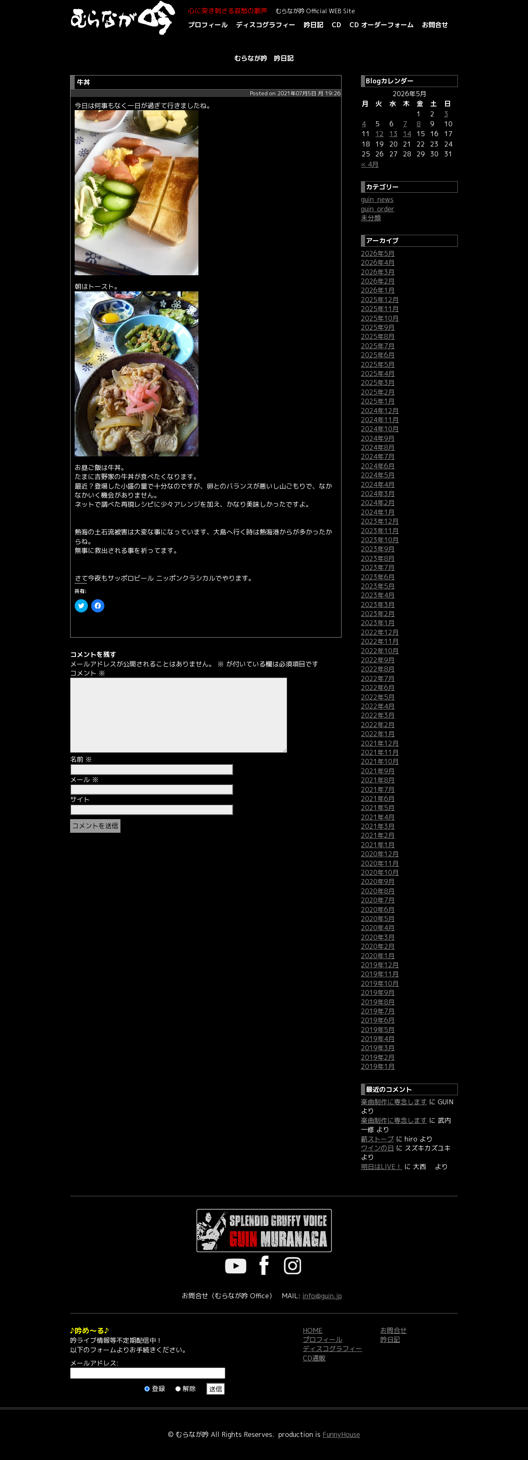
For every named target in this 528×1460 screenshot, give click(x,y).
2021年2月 (378, 835)
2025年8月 (378, 336)
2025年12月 (380, 299)
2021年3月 (378, 826)
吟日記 (313, 24)
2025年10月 (380, 318)
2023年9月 (378, 548)
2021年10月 (380, 761)
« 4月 (370, 164)
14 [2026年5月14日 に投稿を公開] (407, 133)
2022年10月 (380, 650)
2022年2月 (378, 724)
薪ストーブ (377, 1138)
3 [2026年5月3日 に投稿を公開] (446, 113)
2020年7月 (378, 900)
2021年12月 (380, 743)
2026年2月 (378, 281)
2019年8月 (378, 1001)
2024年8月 (378, 447)
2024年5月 (378, 475)
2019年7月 (378, 1011)
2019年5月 (378, 1029)
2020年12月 (380, 853)
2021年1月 (378, 844)
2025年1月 (378, 401)
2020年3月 (378, 937)
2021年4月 (378, 817)
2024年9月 (378, 438)
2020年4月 (378, 927)
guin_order (377, 208)
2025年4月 (378, 373)
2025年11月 (380, 308)
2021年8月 (378, 779)
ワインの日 (377, 1148)
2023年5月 (378, 586)
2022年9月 (378, 659)
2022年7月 (378, 678)
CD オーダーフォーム (381, 24)
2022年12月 (380, 632)
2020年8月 (378, 890)
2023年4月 (378, 595)
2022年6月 (378, 687)
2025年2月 (378, 392)
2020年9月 (378, 881)
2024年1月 (378, 512)
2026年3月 (378, 271)
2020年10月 (380, 872)
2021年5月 (378, 807)
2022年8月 (378, 668)
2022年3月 (378, 715)
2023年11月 (380, 530)
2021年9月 (378, 770)
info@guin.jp (322, 1295)
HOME (313, 1330)
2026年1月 (378, 290)
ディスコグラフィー (265, 24)
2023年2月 (378, 613)
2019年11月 (380, 973)
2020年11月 (380, 863)
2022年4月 (378, 706)
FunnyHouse (341, 1434)
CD (336, 24)
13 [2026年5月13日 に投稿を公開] (393, 133)
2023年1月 (378, 622)
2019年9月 (378, 992)
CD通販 (314, 1358)
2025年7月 (378, 345)
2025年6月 (378, 354)
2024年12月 (380, 410)
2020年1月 (378, 955)
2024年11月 (380, 419)
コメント (87, 673)
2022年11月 (380, 641)
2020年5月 (378, 918)
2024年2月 (378, 502)
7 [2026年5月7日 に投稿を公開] (405, 123)
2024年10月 (380, 428)
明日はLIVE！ (381, 1166)
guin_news (377, 199)
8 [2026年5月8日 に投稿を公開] (419, 123)
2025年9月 (378, 327)
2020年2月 (378, 946)
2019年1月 (378, 1066)
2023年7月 (378, 567)
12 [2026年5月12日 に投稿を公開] (379, 133)
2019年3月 (378, 1047)
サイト (80, 799)
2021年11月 (380, 752)
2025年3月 (378, 382)
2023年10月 (380, 539)
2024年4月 (378, 484)
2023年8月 (378, 558)
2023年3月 (378, 604)
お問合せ (435, 24)
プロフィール (208, 24)
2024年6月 (378, 465)
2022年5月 (378, 697)
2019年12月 (380, 964)
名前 (81, 759)
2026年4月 (378, 262)
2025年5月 (378, 364)
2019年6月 (378, 1020)
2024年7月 (378, 456)
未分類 (371, 217)
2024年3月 (378, 493)
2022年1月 (378, 733)
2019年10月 (380, 983)
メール (84, 779)
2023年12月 (380, 521)
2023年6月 (378, 576)
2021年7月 (378, 789)
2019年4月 (378, 1038)
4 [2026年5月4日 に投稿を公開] (364, 123)
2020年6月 (378, 909)
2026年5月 (378, 253)
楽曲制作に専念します (394, 1101)
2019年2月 (378, 1057)
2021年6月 (378, 798)
